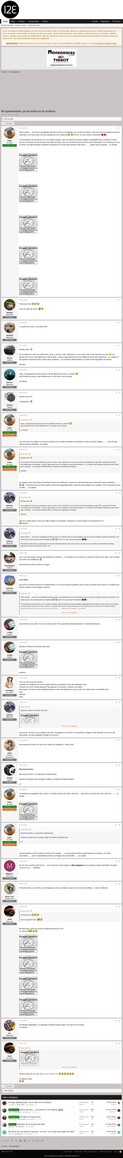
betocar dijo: (25, 420)
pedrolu (113, 1104)
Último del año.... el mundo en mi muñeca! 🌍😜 (41, 1110)
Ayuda (115, 1151)
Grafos (45, 21)
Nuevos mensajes (7, 25)
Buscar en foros (20, 25)
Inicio (5, 21)
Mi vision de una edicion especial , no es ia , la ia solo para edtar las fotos (41, 1131)
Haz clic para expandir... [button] (70, 613)
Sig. (10, 123)
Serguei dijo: (25, 911)
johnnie (10, 1134)
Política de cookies (105, 1151)
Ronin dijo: (24, 454)
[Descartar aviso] (119, 31)
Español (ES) (7, 1151)
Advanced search (34, 25)
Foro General (29, 1105)
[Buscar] (116, 21)
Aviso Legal (78, 1151)
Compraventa (33, 21)
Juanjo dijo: (25, 829)
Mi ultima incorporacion (30, 1117)
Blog (13, 21)
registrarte (44, 38)
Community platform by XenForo (61, 1156)
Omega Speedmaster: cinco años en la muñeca (29, 1102)
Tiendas (21, 21)
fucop (10, 1112)
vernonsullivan (111, 1126)
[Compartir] (116, 128)
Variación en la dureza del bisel (31, 1124)
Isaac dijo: (24, 533)
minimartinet (12, 1119)
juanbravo (113, 1112)
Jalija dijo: (24, 707)
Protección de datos (90, 1151)
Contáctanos (67, 1151)
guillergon (11, 1127)
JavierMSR (11, 1105)
